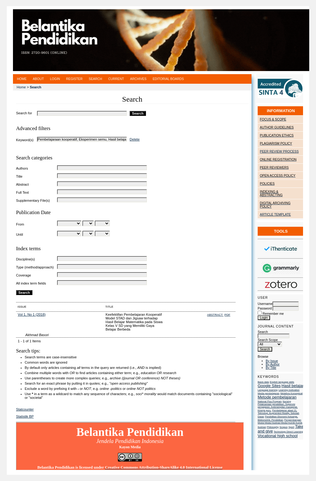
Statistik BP (25, 416)
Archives (138, 79)
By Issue (272, 361)
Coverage (23, 275)
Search (273, 334)
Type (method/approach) (35, 267)
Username (265, 304)
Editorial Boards (168, 79)
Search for (24, 113)
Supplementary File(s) (33, 200)
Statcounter (25, 409)
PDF (227, 314)
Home (22, 79)
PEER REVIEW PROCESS (279, 151)
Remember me (273, 313)
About (38, 79)
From (20, 224)
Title (19, 176)
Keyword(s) (25, 140)
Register (74, 79)
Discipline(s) (25, 259)
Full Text (22, 192)
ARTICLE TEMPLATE (275, 214)
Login (55, 79)
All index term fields (31, 283)
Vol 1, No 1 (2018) (32, 314)
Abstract (22, 184)
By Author (273, 364)
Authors (22, 168)
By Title (271, 367)
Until (19, 234)
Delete (134, 139)
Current (116, 79)
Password (265, 308)
